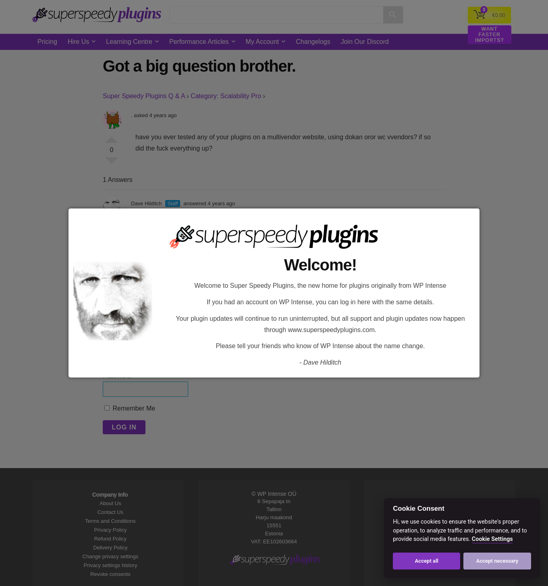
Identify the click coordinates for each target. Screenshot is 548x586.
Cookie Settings (492, 539)
